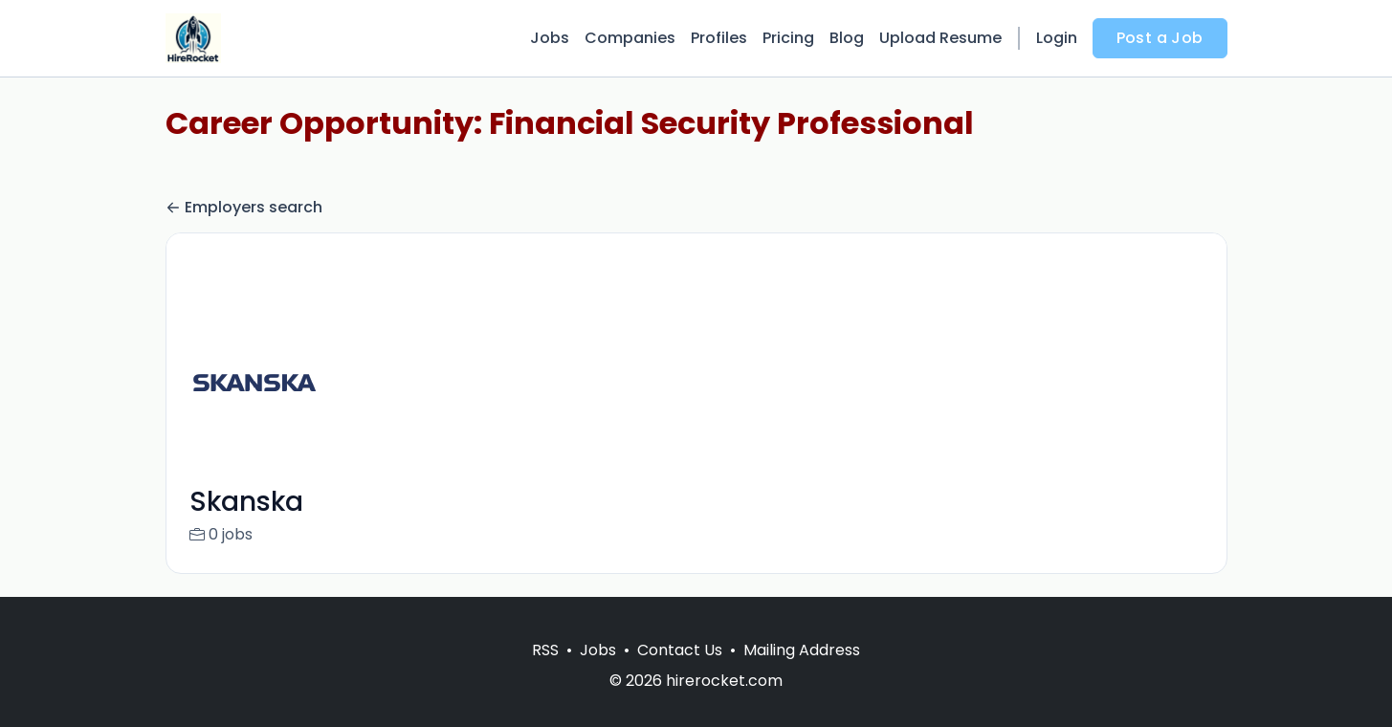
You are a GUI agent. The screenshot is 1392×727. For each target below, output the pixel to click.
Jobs (549, 38)
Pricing (788, 38)
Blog (846, 38)
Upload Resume (940, 38)
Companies (630, 38)
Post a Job (1160, 38)
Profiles (719, 38)
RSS (545, 673)
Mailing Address (801, 673)
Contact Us (679, 673)
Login (1056, 38)
